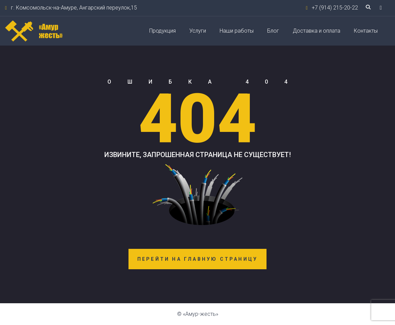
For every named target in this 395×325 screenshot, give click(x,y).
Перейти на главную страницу (197, 259)
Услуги (197, 31)
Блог (273, 31)
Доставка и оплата (316, 31)
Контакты (366, 31)
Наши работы (237, 31)
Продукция (162, 31)
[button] (381, 7)
